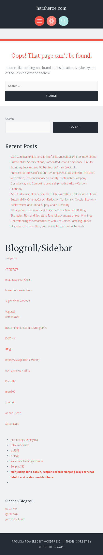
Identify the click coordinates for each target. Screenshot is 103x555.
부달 (8, 349)
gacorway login (14, 519)
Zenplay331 (17, 466)
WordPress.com (51, 547)
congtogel (11, 269)
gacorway (11, 508)
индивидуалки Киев (17, 279)
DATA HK (10, 338)
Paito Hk (10, 381)
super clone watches (17, 301)
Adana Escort (13, 413)
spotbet (9, 402)
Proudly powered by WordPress (36, 541)
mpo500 (10, 391)
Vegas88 (10, 312)
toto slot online (20, 445)
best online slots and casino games (26, 328)
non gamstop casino (17, 370)
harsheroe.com (51, 8)
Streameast (12, 424)
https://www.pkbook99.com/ (22, 360)
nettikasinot (12, 317)
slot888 (15, 450)
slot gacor (11, 258)
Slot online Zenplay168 (24, 440)
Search (9, 119)
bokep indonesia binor (19, 290)
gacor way (11, 514)
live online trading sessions (27, 461)
